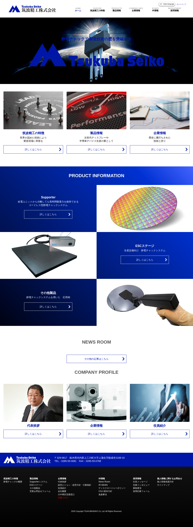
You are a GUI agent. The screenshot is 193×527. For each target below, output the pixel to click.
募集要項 (137, 488)
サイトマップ (181, 4)
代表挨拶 (62, 481)
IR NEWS (103, 485)
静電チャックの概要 (12, 481)
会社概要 (62, 491)
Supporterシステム (38, 481)
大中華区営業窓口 (66, 494)
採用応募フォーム (141, 491)
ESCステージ (36, 485)
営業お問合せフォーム (40, 491)
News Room (104, 481)
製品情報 (116, 9)
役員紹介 (62, 488)
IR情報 (155, 9)
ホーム (78, 9)
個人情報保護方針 (165, 481)
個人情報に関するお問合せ (169, 478)
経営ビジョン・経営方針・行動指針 (74, 485)
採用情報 (174, 9)
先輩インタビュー (141, 485)
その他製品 (35, 488)
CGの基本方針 (105, 491)
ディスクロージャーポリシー (112, 488)
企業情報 (136, 9)
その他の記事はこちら (96, 358)
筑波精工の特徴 (97, 9)
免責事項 (102, 494)
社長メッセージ (140, 481)
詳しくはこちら (33, 149)
